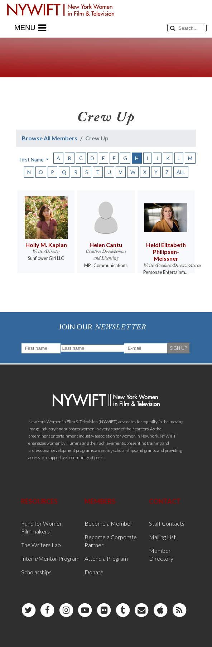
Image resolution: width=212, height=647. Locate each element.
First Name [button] (32, 159)
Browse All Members (49, 138)
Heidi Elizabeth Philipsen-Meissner (166, 251)
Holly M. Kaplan (46, 244)
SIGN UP (178, 348)
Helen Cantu (106, 244)
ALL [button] (181, 172)
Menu (30, 28)
